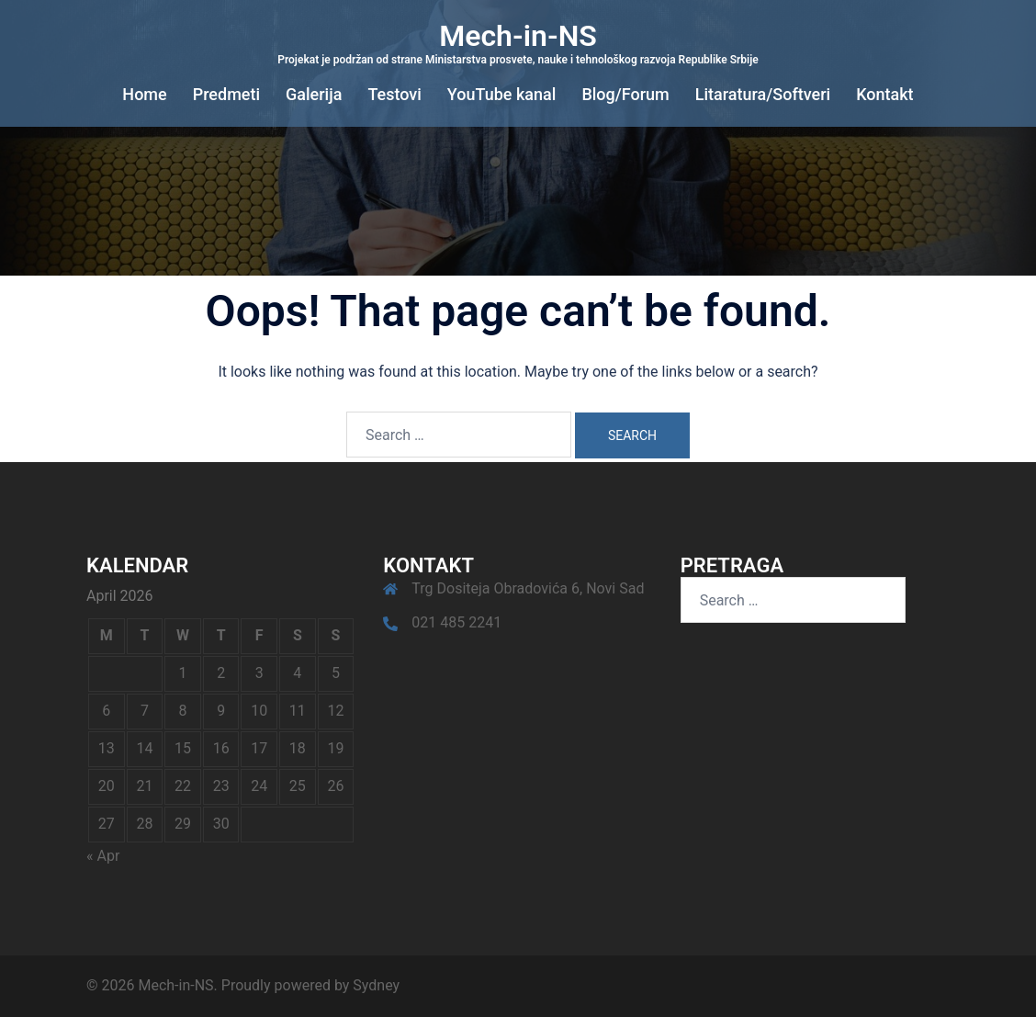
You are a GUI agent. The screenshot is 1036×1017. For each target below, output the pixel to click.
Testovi (394, 94)
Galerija (314, 94)
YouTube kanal (502, 94)
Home (144, 94)
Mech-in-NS (518, 35)
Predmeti (226, 94)
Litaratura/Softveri (762, 94)
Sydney (376, 985)
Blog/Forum (625, 94)
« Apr (102, 855)
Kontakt (884, 94)
